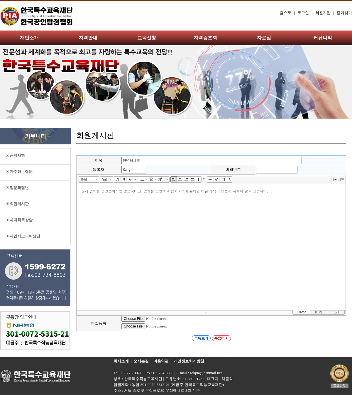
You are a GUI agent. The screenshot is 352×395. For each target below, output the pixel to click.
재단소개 (29, 37)
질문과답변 (17, 187)
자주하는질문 (19, 171)
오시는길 (141, 361)
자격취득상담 (19, 220)
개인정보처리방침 (189, 361)
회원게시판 (17, 204)
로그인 (303, 13)
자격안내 (88, 37)
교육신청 (146, 37)
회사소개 (121, 361)
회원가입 (323, 13)
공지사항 (15, 155)
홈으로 (285, 13)
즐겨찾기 (344, 13)
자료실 (264, 37)
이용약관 (161, 361)
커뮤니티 (322, 37)
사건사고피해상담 (23, 236)
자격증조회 (205, 37)
